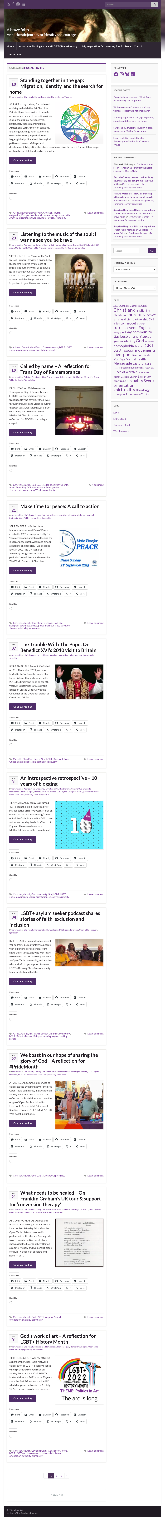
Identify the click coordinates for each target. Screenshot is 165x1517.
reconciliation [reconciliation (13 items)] (143, 372)
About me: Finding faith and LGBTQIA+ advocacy (48, 46)
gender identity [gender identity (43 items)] (124, 341)
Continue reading (22, 160)
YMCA (46, 794)
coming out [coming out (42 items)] (128, 323)
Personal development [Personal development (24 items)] (131, 367)
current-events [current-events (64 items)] (125, 327)
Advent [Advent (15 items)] (116, 306)
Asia (22, 1033)
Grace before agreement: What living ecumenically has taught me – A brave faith (133, 180)
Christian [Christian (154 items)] (123, 310)
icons (64, 1450)
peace (34, 625)
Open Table (33, 248)
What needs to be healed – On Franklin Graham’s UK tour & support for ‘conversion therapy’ (55, 1198)
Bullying (39, 245)
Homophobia (60, 245)
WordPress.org (121, 431)
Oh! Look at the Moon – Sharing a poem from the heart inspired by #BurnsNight (133, 167)
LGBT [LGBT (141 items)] (148, 345)
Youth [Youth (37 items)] (145, 394)
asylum (38, 212)
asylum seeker (41, 1033)
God (33, 484)
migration (24, 217)
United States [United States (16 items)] (135, 394)
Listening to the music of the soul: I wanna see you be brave (58, 237)
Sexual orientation (38, 350)
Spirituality (69, 248)
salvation (65, 625)
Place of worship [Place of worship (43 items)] (125, 372)
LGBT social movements (56, 484)
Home (10, 46)
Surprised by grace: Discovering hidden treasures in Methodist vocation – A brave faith (134, 213)
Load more (56, 1495)
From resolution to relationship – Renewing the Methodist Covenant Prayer (131, 141)
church (57, 212)
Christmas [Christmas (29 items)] (119, 315)
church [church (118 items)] (133, 314)
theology (61, 217)
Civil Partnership (63, 789)
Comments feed (121, 425)
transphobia (48, 490)
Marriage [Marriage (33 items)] (119, 359)
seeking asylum (50, 1036)
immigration (58, 215)
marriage (81, 791)
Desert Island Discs (32, 347)
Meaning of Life (92, 791)
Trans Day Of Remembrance (30, 487)
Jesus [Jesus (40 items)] (138, 346)
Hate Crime (47, 377)
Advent (17, 347)
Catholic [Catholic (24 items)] (124, 305)
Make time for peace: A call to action (60, 506)
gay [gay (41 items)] (122, 332)
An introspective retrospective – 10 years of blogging (58, 781)
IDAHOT (82, 245)
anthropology (27, 212)
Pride (41, 248)
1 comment (98, 484)
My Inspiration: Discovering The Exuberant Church (112, 46)
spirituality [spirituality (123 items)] (124, 389)
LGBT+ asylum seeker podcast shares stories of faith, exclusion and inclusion (54, 919)
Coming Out (48, 245)
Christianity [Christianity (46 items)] (141, 310)
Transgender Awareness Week (25, 490)
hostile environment (40, 215)
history (57, 1450)
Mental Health (21, 248)
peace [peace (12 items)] (115, 368)
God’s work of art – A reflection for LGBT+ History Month (58, 1339)
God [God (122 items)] (140, 340)
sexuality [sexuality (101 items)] (135, 380)
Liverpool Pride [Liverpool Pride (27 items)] (141, 355)
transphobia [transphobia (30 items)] (120, 394)
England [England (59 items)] (145, 327)
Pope (66, 759)
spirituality (23, 628)
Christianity (29, 97)
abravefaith (17, 97)
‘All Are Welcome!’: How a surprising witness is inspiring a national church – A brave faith (133, 197)
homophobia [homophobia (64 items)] (123, 346)
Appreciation (29, 245)
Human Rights (40, 97)
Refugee (51, 217)
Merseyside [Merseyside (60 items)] (122, 363)
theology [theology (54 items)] (143, 390)
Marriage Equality (86, 655)
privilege (41, 217)
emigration (14, 215)
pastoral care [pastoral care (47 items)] (141, 363)
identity (50, 97)
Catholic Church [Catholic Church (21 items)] (138, 305)
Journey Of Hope (48, 791)
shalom (13, 628)
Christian (48, 212)
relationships (49, 248)
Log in (116, 412)
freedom (48, 623)
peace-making (45, 625)
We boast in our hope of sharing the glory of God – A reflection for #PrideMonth (53, 1060)
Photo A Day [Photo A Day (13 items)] (149, 368)
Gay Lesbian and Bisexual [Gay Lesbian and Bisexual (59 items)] (132, 336)
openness (25, 625)
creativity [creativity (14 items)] (141, 324)
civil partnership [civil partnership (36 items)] (137, 319)
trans (12, 487)
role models (48, 1453)
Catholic (17, 759)
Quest (12, 761)
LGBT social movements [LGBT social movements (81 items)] (134, 350)
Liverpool (90, 515)
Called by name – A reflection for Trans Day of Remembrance (55, 369)
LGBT (62, 347)
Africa (16, 212)
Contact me (14, 54)
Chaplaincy (40, 789)
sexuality (60, 248)
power (32, 217)
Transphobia (79, 248)
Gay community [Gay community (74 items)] (138, 332)
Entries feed (119, 418)
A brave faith (20, 29)
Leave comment (95, 212)
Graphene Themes (29, 1513)
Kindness (81, 515)
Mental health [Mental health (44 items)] (136, 359)
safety (56, 625)
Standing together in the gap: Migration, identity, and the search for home (56, 86)
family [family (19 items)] (116, 332)
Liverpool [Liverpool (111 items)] (122, 354)
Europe (25, 215)
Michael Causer (25, 1074)
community (64, 1033)
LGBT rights (78, 377)
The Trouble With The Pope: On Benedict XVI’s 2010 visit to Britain (58, 647)
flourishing (37, 623)
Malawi (19, 1036)
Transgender (52, 487)
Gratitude (86, 789)
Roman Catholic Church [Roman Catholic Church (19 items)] (125, 376)
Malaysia (28, 1036)
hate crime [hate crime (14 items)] (149, 341)
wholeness (34, 628)
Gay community (50, 347)
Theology (68, 97)
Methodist (59, 97)
